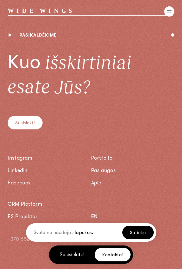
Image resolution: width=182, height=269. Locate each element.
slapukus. (82, 232)
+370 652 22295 (27, 239)
